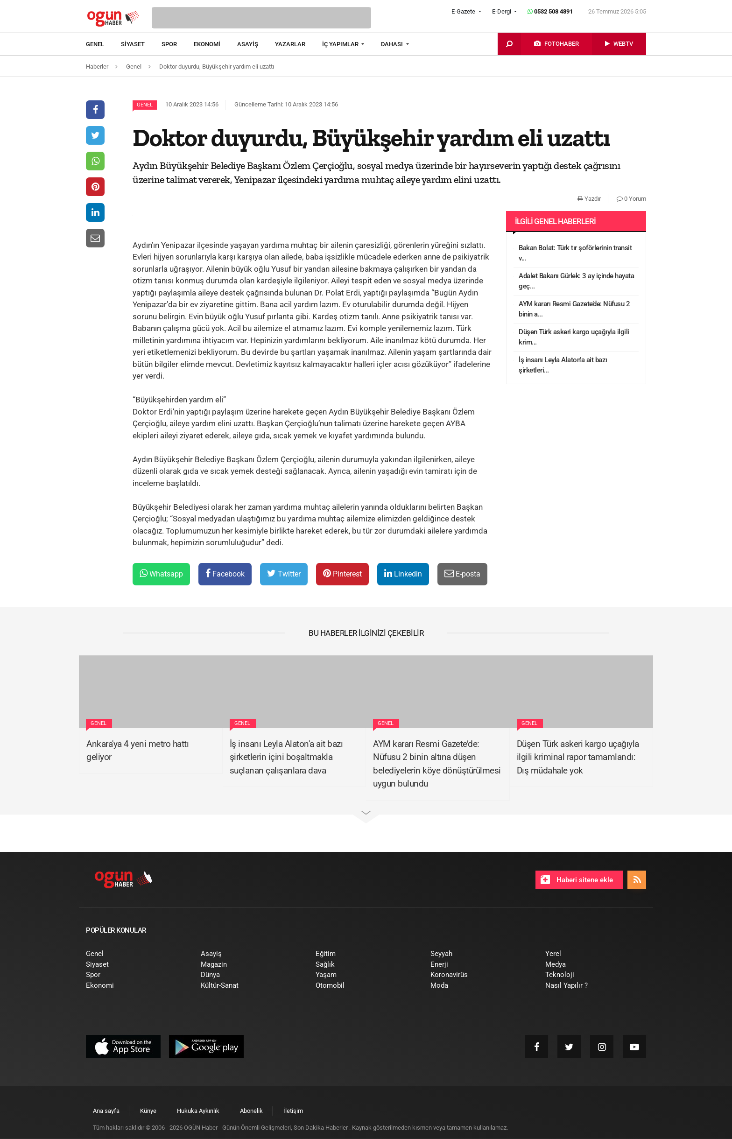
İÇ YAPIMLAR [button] (341, 44)
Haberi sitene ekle (577, 879)
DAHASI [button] (392, 44)
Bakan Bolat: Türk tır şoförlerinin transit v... (575, 253)
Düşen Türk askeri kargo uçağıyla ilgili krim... (574, 337)
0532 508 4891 (550, 11)
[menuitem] (103, 44)
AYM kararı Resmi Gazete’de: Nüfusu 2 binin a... (574, 309)
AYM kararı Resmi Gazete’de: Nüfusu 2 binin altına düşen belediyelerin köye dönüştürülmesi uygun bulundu (437, 763)
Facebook (225, 573)
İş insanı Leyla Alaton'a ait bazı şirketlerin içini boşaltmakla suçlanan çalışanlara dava (286, 757)
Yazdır (589, 198)
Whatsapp (161, 573)
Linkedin (403, 573)
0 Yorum (631, 198)
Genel (145, 105)
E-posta (462, 573)
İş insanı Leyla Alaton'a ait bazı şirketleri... (563, 365)
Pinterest (342, 573)
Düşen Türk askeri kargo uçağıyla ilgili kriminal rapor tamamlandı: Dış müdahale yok (578, 757)
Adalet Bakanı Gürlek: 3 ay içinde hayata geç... (576, 281)
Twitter (284, 573)
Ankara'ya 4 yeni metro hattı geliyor (137, 750)
